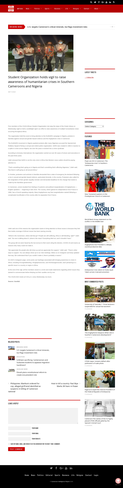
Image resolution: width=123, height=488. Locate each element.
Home (20, 8)
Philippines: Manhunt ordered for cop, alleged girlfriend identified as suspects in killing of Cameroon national (24, 387)
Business (57, 8)
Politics (37, 8)
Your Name (35, 428)
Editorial (49, 475)
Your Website (36, 439)
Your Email (35, 433)
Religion (76, 8)
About (96, 8)
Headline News (22, 369)
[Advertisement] (61, 18)
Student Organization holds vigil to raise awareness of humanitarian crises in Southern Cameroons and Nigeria (41, 81)
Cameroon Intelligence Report (60, 481)
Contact (86, 8)
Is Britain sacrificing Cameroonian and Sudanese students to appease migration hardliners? (33, 362)
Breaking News (22, 347)
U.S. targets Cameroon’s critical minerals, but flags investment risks (57, 27)
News (27, 8)
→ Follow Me (89, 77)
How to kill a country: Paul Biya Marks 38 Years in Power (65, 384)
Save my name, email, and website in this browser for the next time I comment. (35, 444)
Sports (47, 8)
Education (21, 357)
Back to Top (118, 481)
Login (96, 475)
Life (66, 8)
